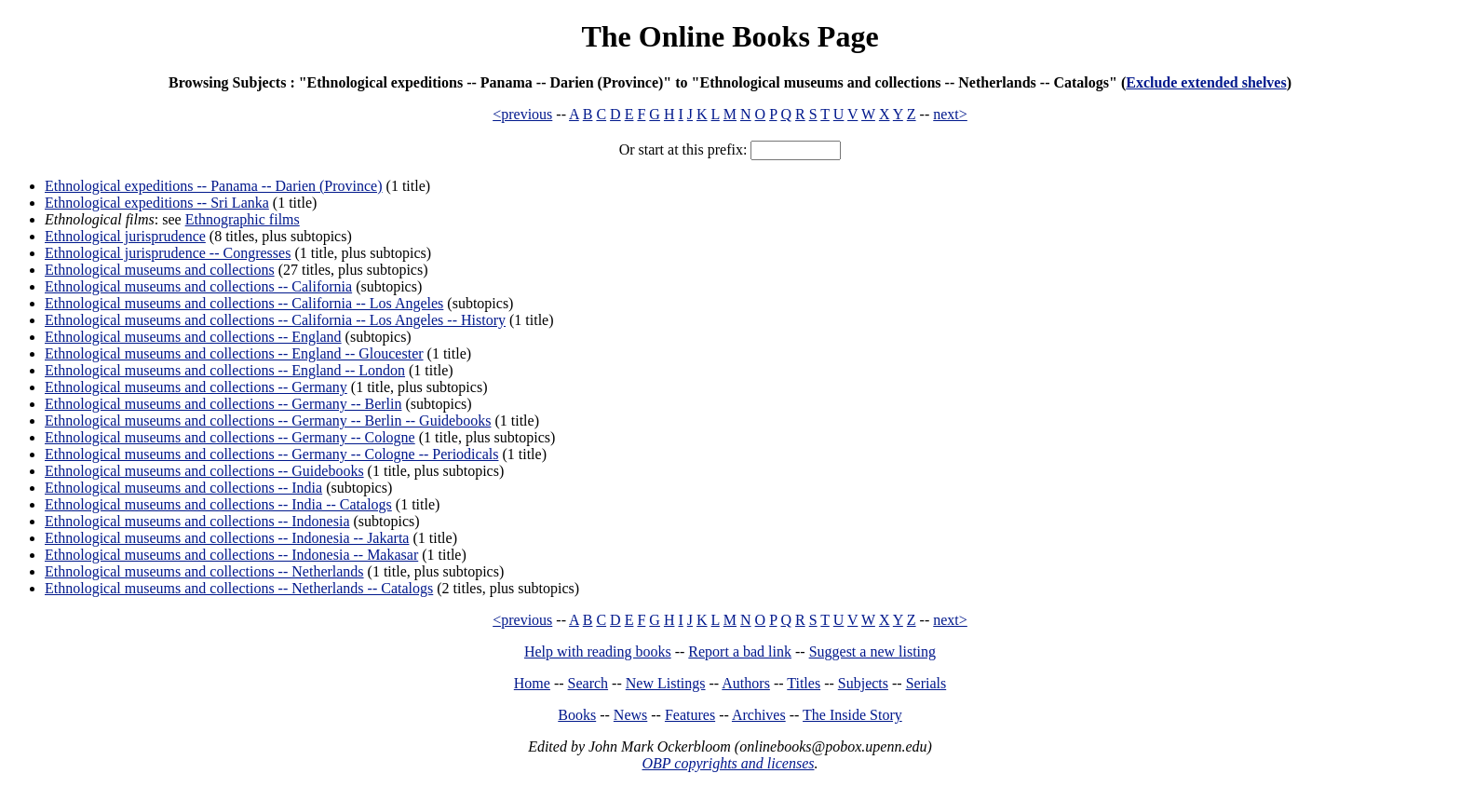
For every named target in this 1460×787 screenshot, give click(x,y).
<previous (522, 114)
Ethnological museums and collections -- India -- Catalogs (218, 504)
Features (690, 715)
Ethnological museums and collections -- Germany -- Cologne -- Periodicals (271, 454)
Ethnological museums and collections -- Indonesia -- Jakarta (227, 538)
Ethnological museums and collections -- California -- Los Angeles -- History (275, 320)
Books (577, 715)
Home (532, 683)
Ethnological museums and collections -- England (193, 337)
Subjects (863, 683)
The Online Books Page (729, 36)
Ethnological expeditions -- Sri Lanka (157, 202)
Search (588, 683)
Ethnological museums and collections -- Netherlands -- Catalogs (239, 588)
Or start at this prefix (681, 149)
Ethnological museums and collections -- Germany (196, 387)
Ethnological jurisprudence (125, 236)
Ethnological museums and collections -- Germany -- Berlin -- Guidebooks (268, 420)
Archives (759, 715)
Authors (746, 683)
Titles (803, 683)
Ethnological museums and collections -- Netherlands (204, 571)
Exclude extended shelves (1206, 82)
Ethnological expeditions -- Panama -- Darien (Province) (214, 186)
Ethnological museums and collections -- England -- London (225, 370)
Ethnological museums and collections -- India (183, 487)
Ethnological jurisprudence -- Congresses (168, 253)
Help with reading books (597, 651)
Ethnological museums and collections (160, 270)
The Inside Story (852, 715)
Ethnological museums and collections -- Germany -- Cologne (230, 437)
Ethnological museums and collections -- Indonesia (197, 521)
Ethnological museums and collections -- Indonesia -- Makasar (231, 555)
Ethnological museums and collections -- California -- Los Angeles (244, 303)
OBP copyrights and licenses (728, 763)
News (630, 715)
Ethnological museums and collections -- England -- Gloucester (234, 353)
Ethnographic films (242, 219)
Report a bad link (739, 651)
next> (950, 114)
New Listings (666, 683)
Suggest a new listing (872, 651)
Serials (926, 683)
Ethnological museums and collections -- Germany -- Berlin (223, 404)
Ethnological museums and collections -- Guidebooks (204, 471)
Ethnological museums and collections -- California (198, 286)
